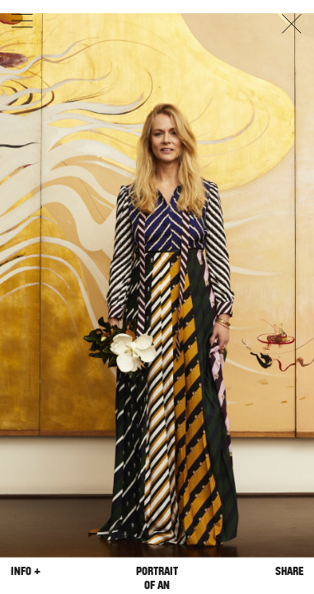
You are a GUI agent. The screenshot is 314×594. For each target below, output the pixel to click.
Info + (25, 570)
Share (289, 570)
